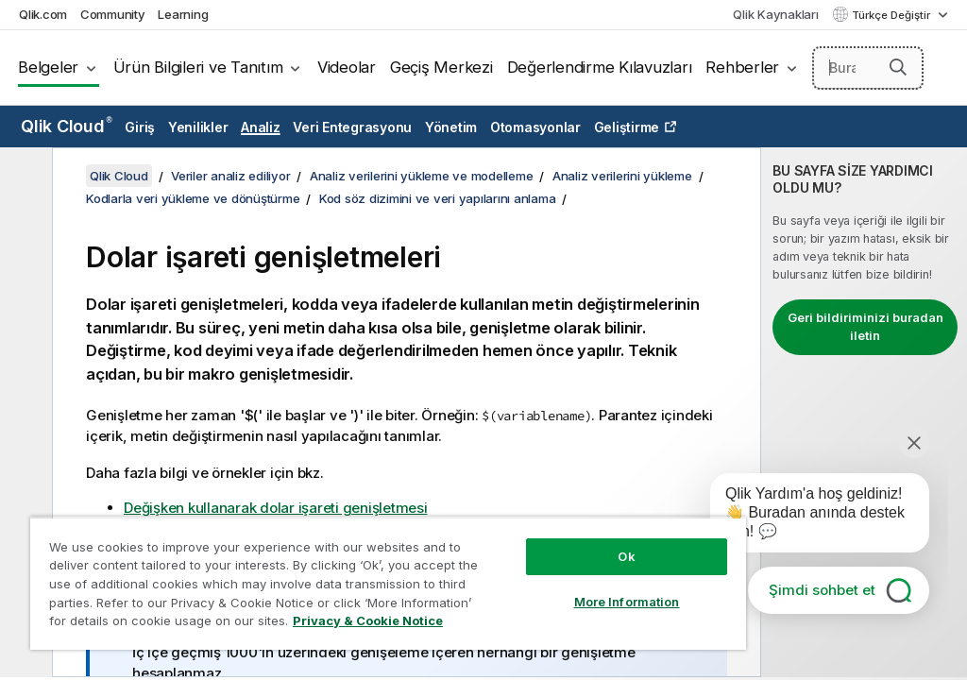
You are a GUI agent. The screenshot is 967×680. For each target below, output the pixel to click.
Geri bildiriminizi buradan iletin (865, 327)
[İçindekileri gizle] (23, 176)
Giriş (140, 127)
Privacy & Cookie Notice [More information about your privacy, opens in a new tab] (368, 620)
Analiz (260, 127)
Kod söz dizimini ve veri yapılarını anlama (437, 198)
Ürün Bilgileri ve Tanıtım (198, 67)
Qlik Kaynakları (775, 14)
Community (112, 14)
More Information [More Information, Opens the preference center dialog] (627, 601)
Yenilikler (198, 127)
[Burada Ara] (868, 68)
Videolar (346, 67)
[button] (898, 67)
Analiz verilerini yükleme (622, 175)
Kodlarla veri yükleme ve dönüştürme (192, 198)
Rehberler (742, 67)
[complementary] (864, 412)
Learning (183, 14)
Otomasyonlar (535, 127)
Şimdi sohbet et (822, 590)
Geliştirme (627, 127)
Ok (626, 556)
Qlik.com (43, 14)
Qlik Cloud (66, 126)
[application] (806, 516)
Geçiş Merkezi (441, 67)
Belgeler (48, 67)
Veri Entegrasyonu (352, 127)
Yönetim (451, 127)
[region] (388, 583)
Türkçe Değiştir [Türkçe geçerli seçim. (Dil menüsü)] (892, 15)
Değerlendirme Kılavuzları (599, 67)
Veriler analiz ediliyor (230, 175)
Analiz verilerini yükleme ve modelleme (422, 175)
